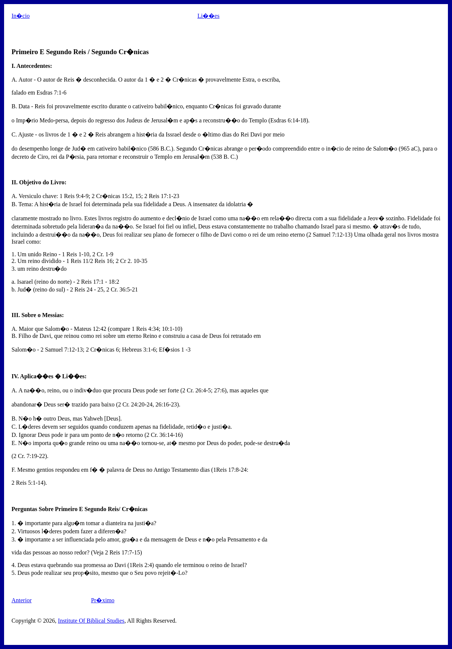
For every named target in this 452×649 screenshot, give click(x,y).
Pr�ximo (102, 600)
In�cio (21, 16)
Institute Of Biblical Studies (91, 620)
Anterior (22, 600)
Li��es (208, 16)
